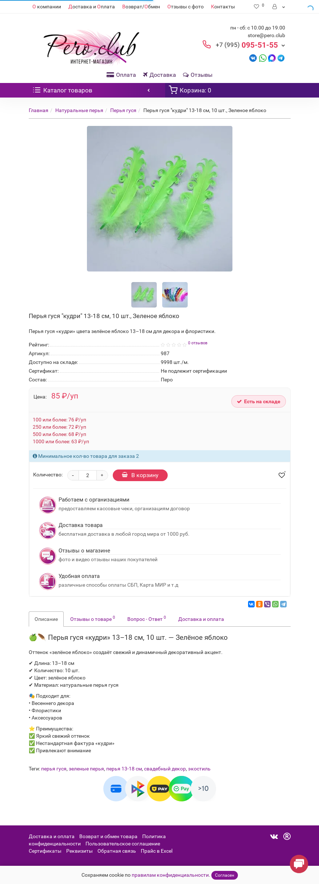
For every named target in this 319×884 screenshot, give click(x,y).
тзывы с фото (185, 6)
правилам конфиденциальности (170, 875)
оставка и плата (91, 6)
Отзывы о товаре (92, 618)
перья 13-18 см (124, 769)
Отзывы (197, 74)
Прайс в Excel (156, 851)
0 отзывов (197, 343)
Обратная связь (116, 851)
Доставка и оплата (201, 619)
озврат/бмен (141, 6)
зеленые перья (86, 769)
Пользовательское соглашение (122, 844)
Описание (46, 619)
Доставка (159, 74)
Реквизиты (79, 851)
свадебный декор (165, 769)
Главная (38, 110)
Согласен (224, 875)
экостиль (199, 769)
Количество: (48, 474)
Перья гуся (123, 110)
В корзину (140, 475)
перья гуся (54, 769)
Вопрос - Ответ (146, 618)
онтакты (223, 6)
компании (46, 6)
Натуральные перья (79, 110)
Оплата (121, 74)
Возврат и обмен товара (108, 836)
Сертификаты (45, 851)
